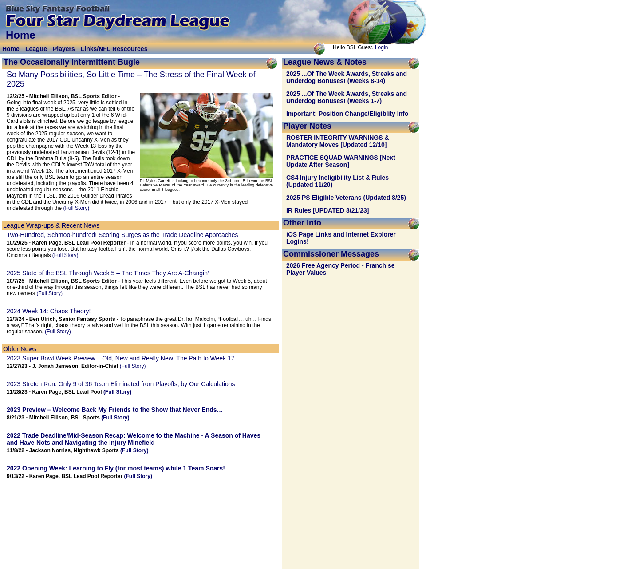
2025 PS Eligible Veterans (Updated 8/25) (346, 197)
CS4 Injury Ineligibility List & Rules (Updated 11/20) (337, 181)
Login (381, 47)
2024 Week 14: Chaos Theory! (49, 311)
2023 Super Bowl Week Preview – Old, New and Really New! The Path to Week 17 (121, 358)
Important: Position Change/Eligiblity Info (347, 113)
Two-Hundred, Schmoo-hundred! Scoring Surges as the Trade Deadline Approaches (122, 234)
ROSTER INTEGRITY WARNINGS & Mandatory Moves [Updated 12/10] (337, 141)
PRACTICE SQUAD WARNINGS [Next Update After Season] (340, 161)
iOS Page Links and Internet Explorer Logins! (341, 238)
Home (11, 48)
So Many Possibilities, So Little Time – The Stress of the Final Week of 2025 (131, 79)
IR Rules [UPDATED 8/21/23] (327, 210)
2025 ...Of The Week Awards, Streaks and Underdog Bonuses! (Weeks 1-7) (346, 97)
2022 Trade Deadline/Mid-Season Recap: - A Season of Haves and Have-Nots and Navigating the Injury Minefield (133, 439)
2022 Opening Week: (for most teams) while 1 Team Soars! (116, 468)
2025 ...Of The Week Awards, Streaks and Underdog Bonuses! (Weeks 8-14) (346, 77)
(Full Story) (76, 208)
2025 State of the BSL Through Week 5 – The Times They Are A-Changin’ (108, 273)
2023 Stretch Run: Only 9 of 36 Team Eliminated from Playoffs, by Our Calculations (121, 383)
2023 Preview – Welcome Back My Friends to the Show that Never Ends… (115, 409)
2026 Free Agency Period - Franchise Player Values (340, 269)
